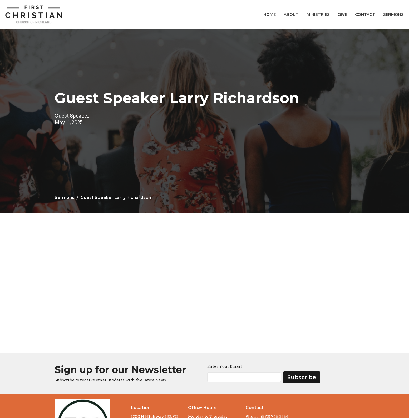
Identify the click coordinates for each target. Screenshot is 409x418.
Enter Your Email (224, 366)
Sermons (393, 14)
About (291, 14)
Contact (365, 14)
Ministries (318, 14)
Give (342, 14)
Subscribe (301, 377)
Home (269, 14)
